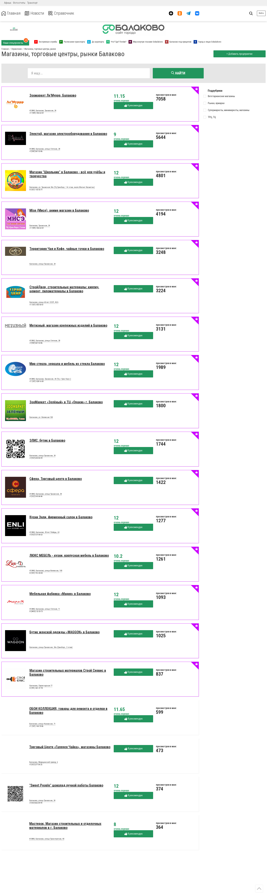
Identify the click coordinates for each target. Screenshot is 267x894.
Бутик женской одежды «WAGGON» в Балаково (64, 632)
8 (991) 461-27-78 (36, 688)
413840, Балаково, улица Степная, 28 (44, 149)
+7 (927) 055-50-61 (36, 305)
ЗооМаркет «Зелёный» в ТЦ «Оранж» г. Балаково (66, 402)
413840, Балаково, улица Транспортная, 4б (46, 839)
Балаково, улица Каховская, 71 (42, 724)
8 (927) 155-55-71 (36, 190)
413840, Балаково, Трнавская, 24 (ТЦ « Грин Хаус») (50, 379)
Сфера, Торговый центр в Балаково (55, 479)
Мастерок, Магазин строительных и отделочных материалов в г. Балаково (65, 826)
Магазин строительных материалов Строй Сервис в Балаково (67, 672)
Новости (34, 13)
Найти (178, 73)
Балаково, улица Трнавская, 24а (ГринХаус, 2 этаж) (51, 648)
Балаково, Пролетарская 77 (40, 686)
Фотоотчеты (19, 2)
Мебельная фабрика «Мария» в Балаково (60, 594)
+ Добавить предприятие (239, 53)
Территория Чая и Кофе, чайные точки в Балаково (66, 249)
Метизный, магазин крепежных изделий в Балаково (68, 325)
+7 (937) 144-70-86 (36, 726)
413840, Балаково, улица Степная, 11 (44, 609)
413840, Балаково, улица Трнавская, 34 (45, 494)
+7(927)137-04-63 (35, 535)
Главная (11, 13)
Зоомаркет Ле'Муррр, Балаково (52, 95)
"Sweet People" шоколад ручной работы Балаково (66, 785)
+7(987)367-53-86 (35, 151)
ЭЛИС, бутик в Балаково (47, 440)
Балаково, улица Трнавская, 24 (42, 264)
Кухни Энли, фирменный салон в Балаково (60, 517)
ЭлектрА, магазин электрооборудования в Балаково (68, 134)
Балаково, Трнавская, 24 (39, 226)
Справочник (62, 13)
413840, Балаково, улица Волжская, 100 (45, 571)
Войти (261, 13)
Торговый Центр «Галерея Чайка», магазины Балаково (69, 747)
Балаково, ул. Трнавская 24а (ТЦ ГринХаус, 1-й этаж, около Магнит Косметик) (62, 187)
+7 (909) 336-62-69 (36, 113)
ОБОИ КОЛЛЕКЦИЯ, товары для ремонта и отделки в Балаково (68, 711)
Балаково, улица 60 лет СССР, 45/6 (43, 302)
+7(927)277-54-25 (35, 765)
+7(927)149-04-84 (35, 496)
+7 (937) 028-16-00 (36, 381)
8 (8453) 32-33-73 (36, 611)
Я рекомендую (133, 105)
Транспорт (32, 2)
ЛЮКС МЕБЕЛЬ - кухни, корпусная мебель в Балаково (69, 555)
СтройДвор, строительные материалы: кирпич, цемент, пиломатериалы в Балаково (64, 289)
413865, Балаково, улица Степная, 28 (44, 341)
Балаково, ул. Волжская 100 (41, 418)
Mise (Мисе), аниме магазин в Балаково (59, 210)
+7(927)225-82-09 (35, 458)
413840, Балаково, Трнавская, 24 (42, 111)
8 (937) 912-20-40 (36, 573)
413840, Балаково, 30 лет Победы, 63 (44, 533)
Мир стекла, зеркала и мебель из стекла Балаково (67, 364)
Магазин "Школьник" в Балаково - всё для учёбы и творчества (67, 174)
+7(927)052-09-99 (35, 803)
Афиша (7, 2)
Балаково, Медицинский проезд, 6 (43, 762)
